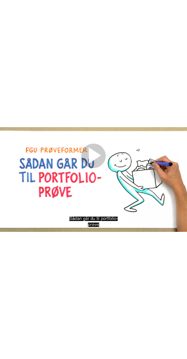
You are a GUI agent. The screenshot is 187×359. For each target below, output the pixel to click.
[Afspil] (93, 166)
